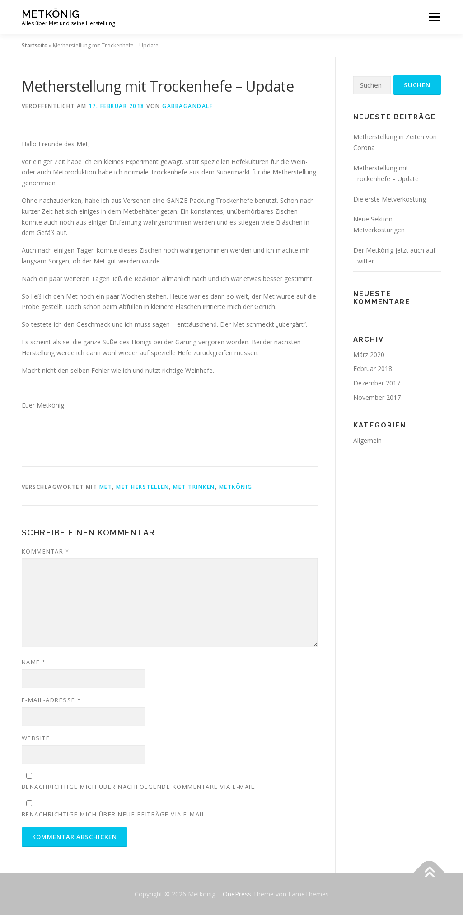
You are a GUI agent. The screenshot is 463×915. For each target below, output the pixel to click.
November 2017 (377, 397)
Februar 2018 (372, 368)
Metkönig (51, 14)
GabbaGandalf (187, 106)
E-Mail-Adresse (51, 700)
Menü (434, 17)
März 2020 (368, 354)
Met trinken (194, 487)
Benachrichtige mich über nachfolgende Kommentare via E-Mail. (139, 787)
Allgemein (367, 440)
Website (36, 738)
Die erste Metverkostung (389, 199)
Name (34, 662)
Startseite (34, 45)
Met (105, 487)
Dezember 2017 (376, 383)
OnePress (237, 894)
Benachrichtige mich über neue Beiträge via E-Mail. (114, 814)
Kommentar (46, 551)
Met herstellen (142, 487)
